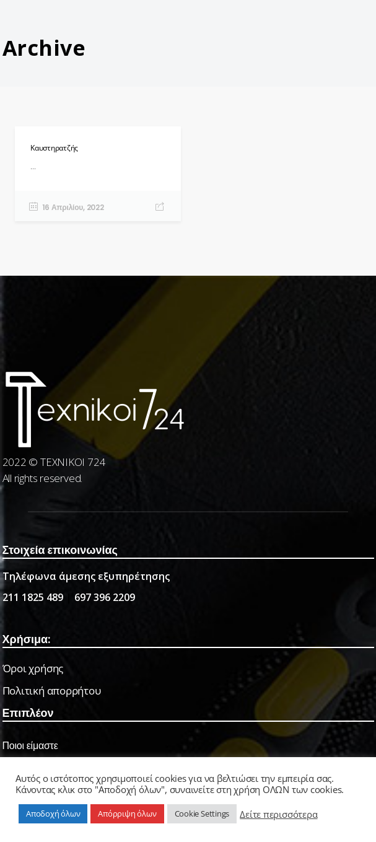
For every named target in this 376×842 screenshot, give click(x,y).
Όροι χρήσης (33, 668)
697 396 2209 (104, 597)
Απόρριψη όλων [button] (127, 813)
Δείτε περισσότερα (278, 814)
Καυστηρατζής (54, 148)
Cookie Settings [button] (202, 813)
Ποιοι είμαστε (30, 746)
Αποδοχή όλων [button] (53, 813)
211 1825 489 (32, 597)
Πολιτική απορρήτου (51, 690)
